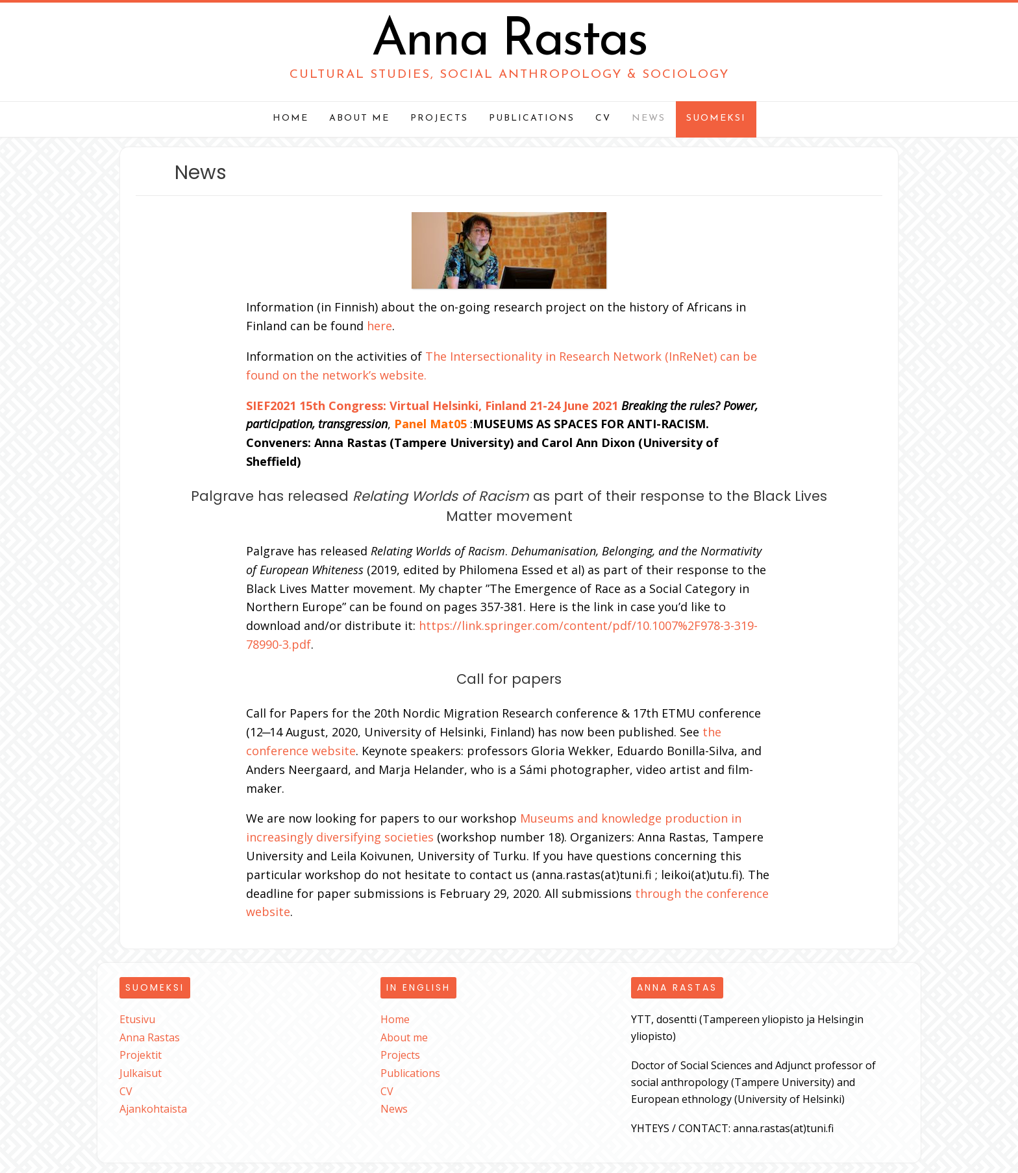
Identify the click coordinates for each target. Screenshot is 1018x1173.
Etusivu (137, 1019)
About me (359, 118)
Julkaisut (140, 1073)
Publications (532, 118)
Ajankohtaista (153, 1109)
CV (603, 118)
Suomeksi (716, 118)
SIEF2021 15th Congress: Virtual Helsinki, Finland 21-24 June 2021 (432, 405)
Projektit (140, 1055)
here (379, 325)
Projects (439, 118)
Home (290, 118)
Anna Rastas (509, 41)
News (648, 118)
